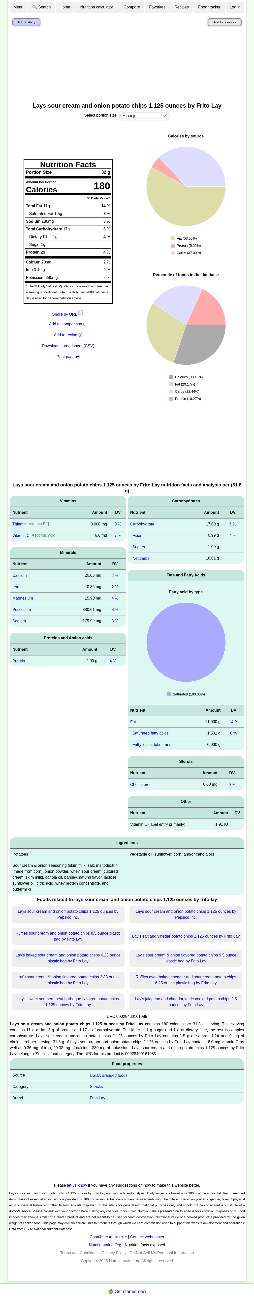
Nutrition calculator (96, 7)
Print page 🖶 (68, 357)
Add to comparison (65, 324)
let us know (77, 1185)
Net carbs (140, 558)
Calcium (19, 575)
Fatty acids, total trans (151, 744)
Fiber (136, 535)
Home (65, 7)
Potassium (21, 609)
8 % (115, 609)
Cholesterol (140, 784)
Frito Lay (97, 1098)
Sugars (138, 547)
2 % (115, 575)
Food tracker (209, 7)
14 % (233, 722)
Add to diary (26, 22)
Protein (18, 661)
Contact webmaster (147, 1237)
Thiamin (19, 524)
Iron (15, 587)
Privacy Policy (114, 1253)
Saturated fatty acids (150, 733)
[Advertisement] (127, 65)
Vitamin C (21, 535)
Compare (132, 7)
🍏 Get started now (127, 1291)
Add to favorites (224, 22)
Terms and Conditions (79, 1253)
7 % (118, 535)
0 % (118, 524)
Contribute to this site (108, 1237)
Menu (18, 7)
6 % (232, 524)
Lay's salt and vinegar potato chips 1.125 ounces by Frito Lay (186, 936)
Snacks (96, 1086)
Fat (133, 722)
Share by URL (68, 314)
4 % (115, 598)
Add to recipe (65, 335)
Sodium (19, 621)
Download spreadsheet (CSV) (68, 346)
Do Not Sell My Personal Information (162, 1253)
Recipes (181, 7)
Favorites (157, 7)
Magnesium (22, 598)
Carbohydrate (142, 524)
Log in (235, 7)
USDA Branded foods (108, 1075)
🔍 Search (41, 7)
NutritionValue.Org (105, 1245)
